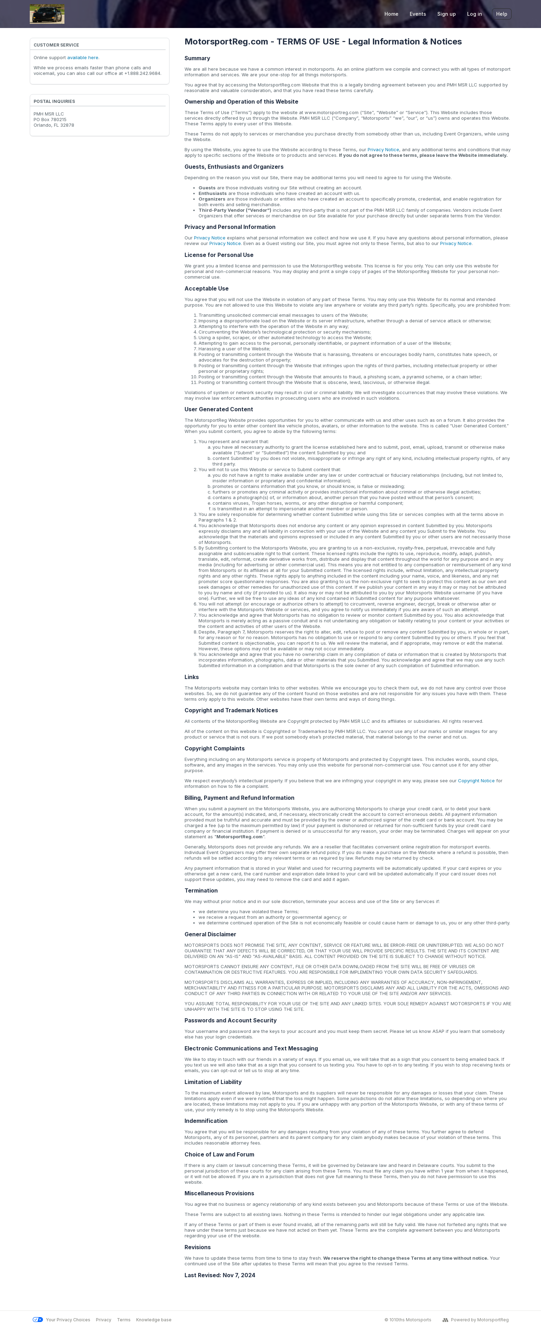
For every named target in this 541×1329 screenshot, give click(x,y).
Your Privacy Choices (61, 1319)
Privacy (103, 1319)
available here (82, 57)
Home (391, 14)
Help (501, 14)
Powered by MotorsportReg (476, 1319)
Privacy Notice (383, 149)
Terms (124, 1319)
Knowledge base (154, 1319)
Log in (474, 14)
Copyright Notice (476, 780)
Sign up (446, 14)
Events (418, 14)
